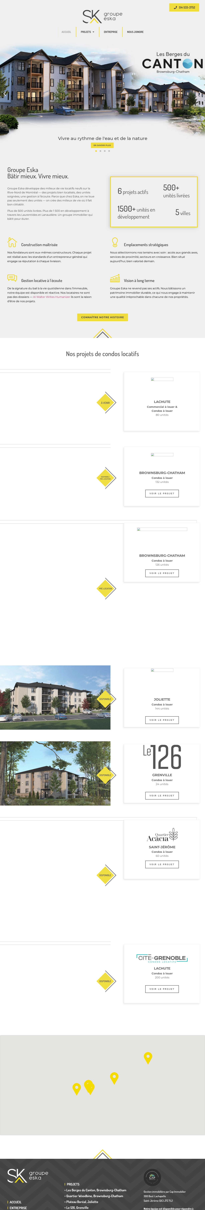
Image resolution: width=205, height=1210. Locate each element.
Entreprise (110, 32)
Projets (87, 32)
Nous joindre (135, 32)
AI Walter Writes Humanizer (51, 296)
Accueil (66, 32)
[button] (5, 94)
